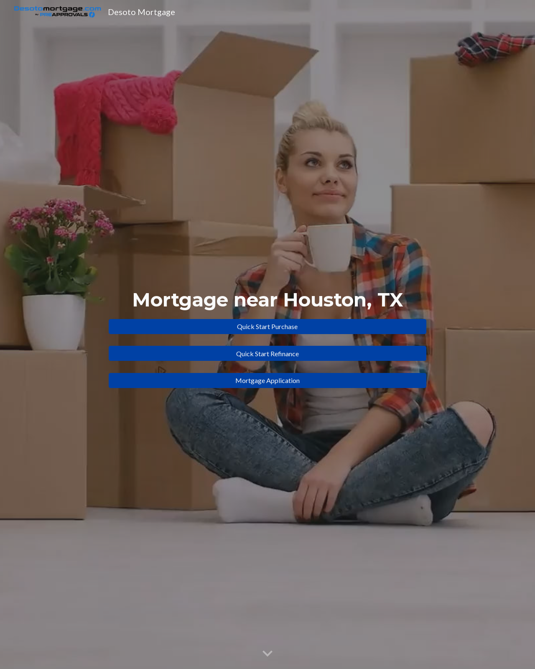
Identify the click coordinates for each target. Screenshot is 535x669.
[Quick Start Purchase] (267, 326)
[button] (267, 654)
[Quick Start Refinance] (267, 353)
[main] (267, 300)
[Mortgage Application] (267, 380)
